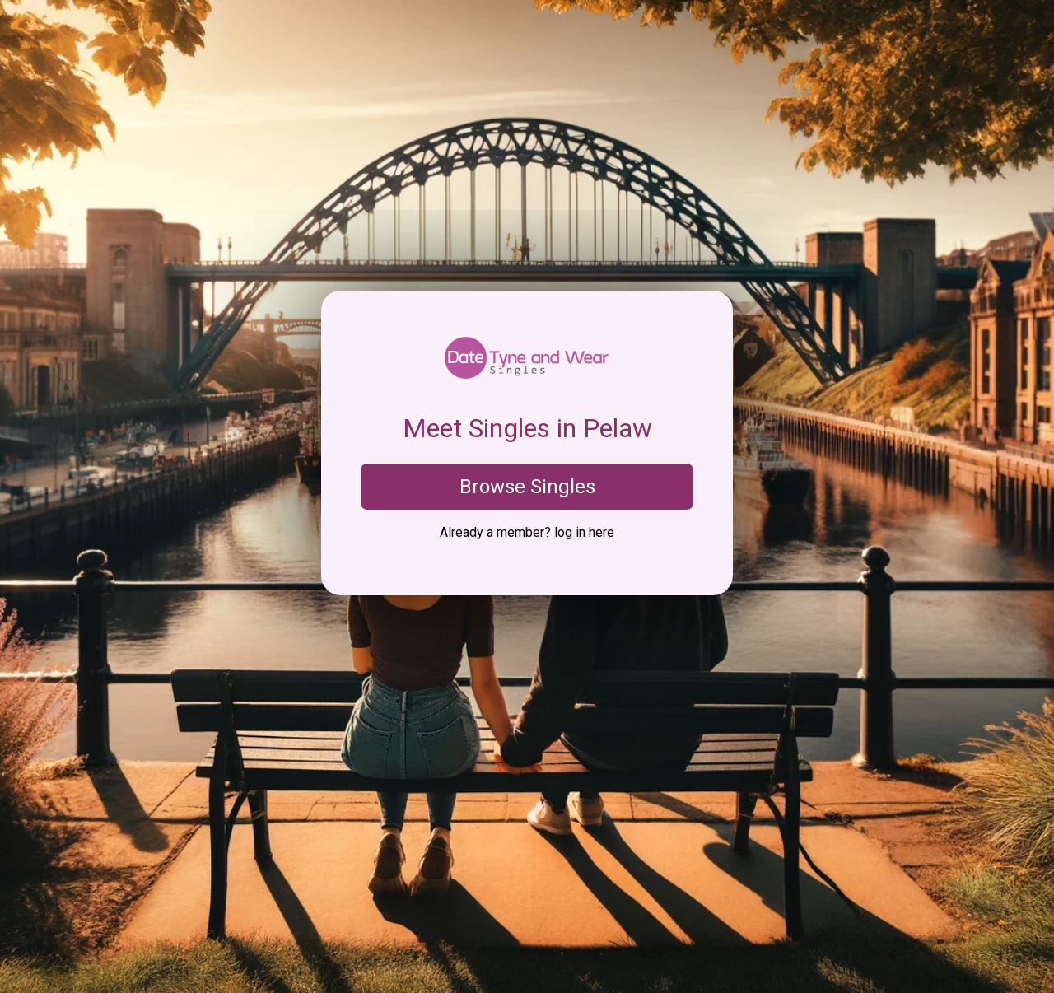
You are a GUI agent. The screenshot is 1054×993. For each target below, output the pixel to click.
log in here (584, 532)
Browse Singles (527, 486)
